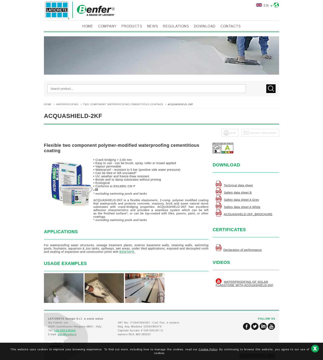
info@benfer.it (67, 334)
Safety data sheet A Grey (241, 199)
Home (48, 104)
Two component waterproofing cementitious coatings (123, 104)
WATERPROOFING (67, 104)
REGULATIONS (176, 26)
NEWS (152, 26)
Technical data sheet (238, 185)
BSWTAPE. (127, 251)
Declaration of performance (242, 250)
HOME (87, 26)
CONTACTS (230, 26)
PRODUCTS (131, 26)
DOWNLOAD (205, 26)
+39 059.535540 (64, 331)
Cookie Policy (208, 349)
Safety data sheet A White (242, 207)
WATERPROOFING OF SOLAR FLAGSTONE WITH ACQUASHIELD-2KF (244, 283)
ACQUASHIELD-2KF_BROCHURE (248, 214)
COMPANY (107, 26)
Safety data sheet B (238, 192)
